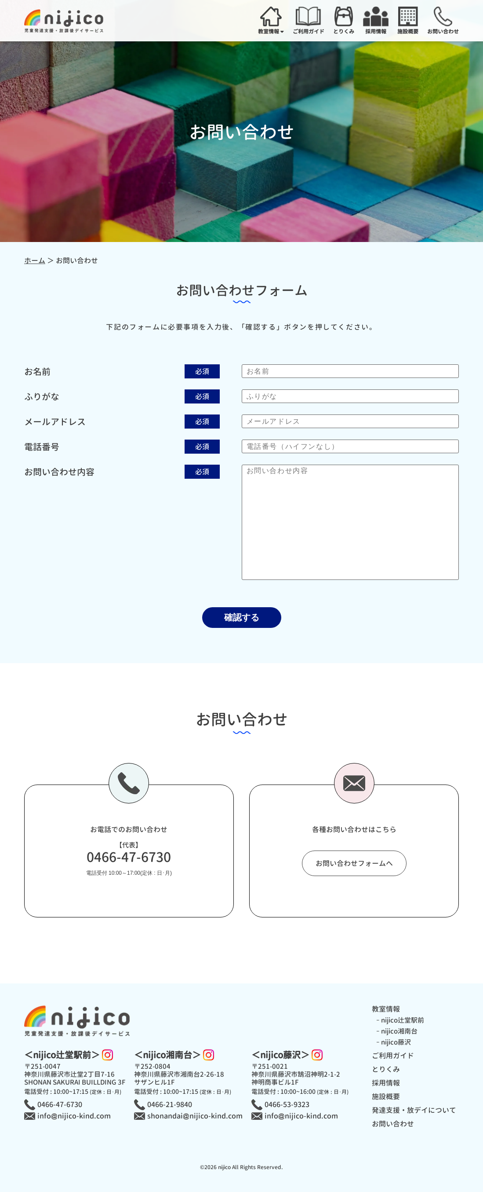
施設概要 (386, 1096)
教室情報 (386, 1009)
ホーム (34, 260)
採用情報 (386, 1083)
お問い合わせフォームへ (354, 863)
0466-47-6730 (129, 857)
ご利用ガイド (393, 1055)
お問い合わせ (393, 1124)
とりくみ (386, 1069)
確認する (241, 617)
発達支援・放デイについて (414, 1110)
